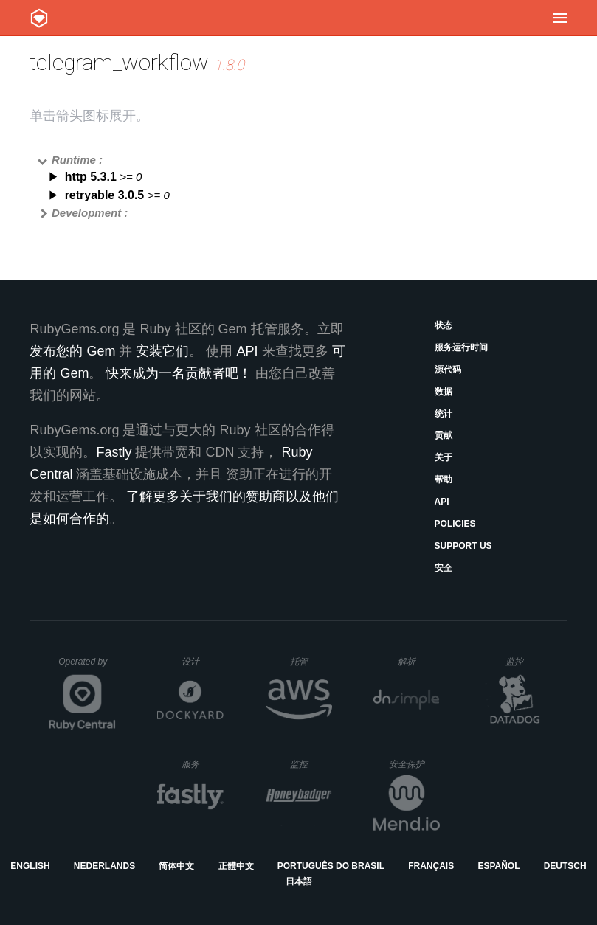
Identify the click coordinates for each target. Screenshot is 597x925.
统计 (443, 414)
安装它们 (162, 351)
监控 (526, 661)
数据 (443, 392)
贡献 (443, 435)
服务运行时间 (461, 347)
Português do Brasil (330, 866)
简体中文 (176, 866)
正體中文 (236, 866)
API (442, 501)
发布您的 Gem (72, 351)
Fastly (113, 452)
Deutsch (565, 866)
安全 (443, 568)
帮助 (443, 479)
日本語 (299, 881)
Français (431, 866)
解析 (419, 661)
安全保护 (414, 763)
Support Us (463, 546)
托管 (309, 661)
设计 (203, 661)
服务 (202, 763)
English (29, 866)
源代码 (448, 369)
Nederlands (104, 866)
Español (498, 866)
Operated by (87, 666)
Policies (455, 524)
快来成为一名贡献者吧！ (179, 373)
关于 (443, 457)
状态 (443, 325)
